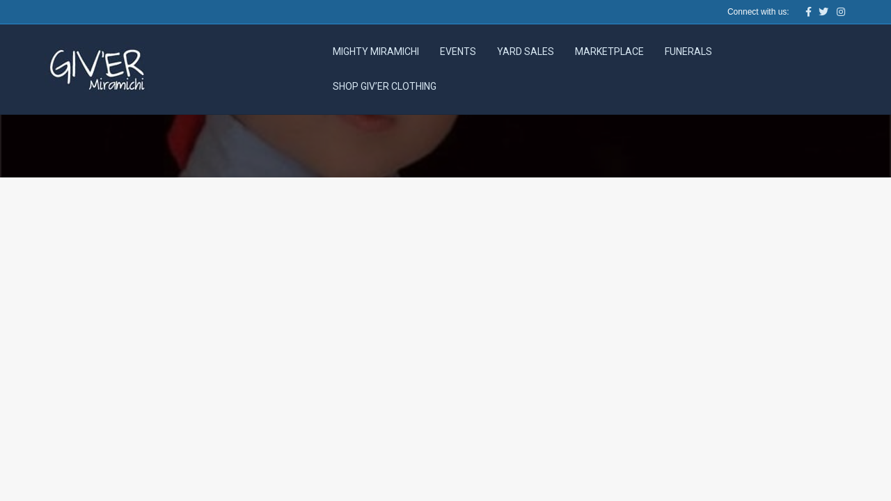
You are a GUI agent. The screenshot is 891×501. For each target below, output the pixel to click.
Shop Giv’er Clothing (384, 86)
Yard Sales (525, 51)
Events (458, 51)
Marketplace (609, 51)
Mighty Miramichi (376, 51)
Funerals (688, 51)
